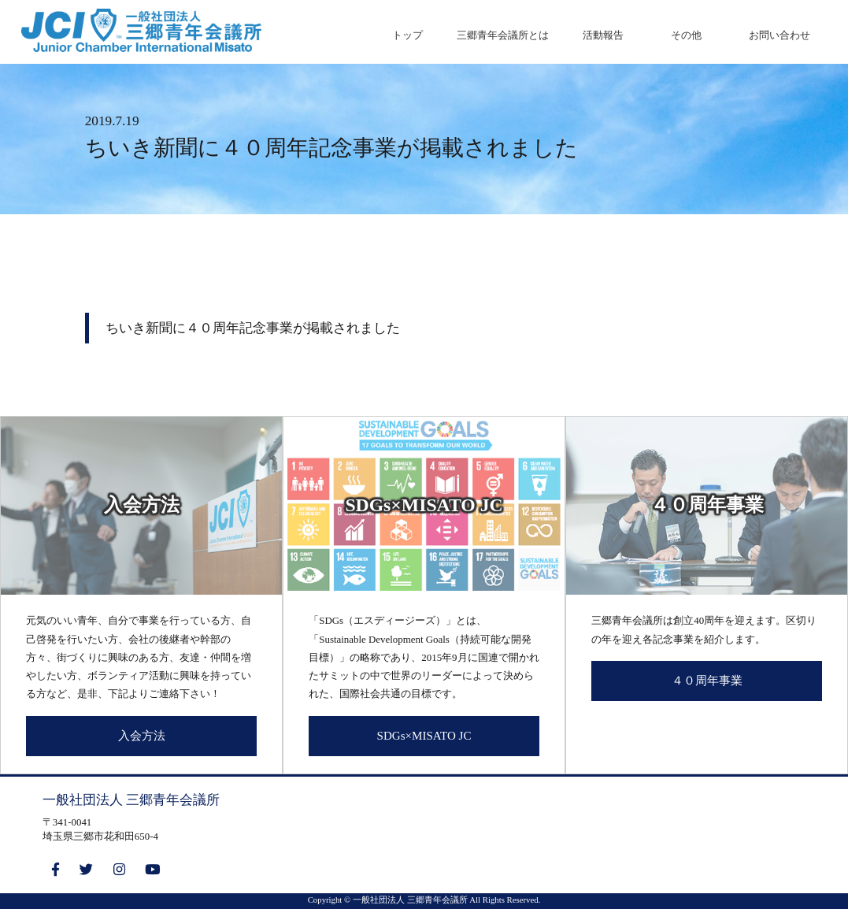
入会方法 (141, 735)
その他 (686, 35)
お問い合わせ (779, 35)
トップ (407, 35)
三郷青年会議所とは (503, 35)
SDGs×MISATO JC (424, 735)
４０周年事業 (707, 680)
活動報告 (603, 35)
